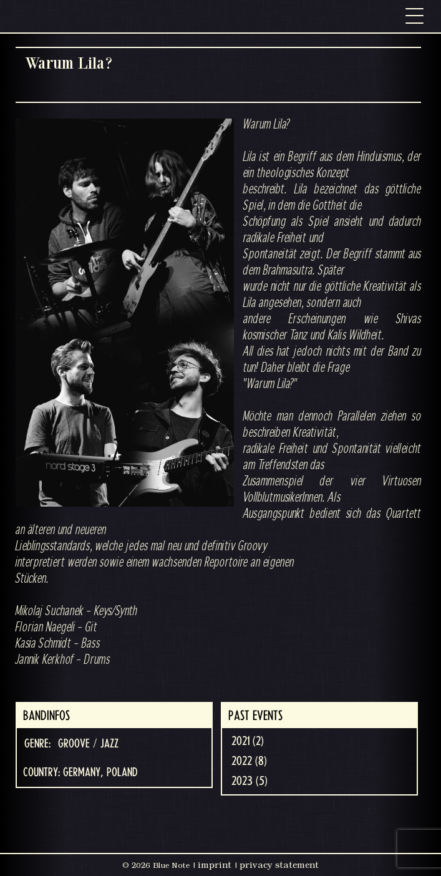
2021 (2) (247, 741)
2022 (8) (249, 761)
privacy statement (279, 865)
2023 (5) (249, 781)
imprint (214, 865)
